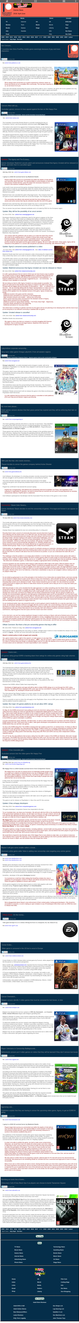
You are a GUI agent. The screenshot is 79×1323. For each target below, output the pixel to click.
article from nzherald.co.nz (12, 1190)
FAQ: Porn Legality (19, 1318)
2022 (58, 37)
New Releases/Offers (20, 1312)
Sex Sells (68, 34)
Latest (70, 37)
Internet (23, 21)
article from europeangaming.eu (14, 419)
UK (50, 21)
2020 (49, 37)
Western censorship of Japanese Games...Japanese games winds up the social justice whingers (32, 357)
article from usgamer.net (12, 1059)
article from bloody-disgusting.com (15, 764)
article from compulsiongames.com (25, 806)
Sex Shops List (58, 1306)
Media (22, 18)
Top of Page (39, 1236)
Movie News (18, 1250)
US (38, 1279)
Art (37, 21)
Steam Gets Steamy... (19, 505)
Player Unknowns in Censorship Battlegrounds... (19, 1048)
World (51, 25)
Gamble (23, 31)
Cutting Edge (65, 1282)
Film (50, 34)
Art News (56, 1259)
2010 (7, 37)
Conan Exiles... (7, 945)
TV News (17, 1247)
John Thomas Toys (59, 1318)
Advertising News (20, 1259)
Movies (8, 25)
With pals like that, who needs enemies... (16, 461)
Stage (38, 28)
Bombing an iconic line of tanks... (13, 1179)
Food (7, 34)
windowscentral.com (20, 965)
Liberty (51, 28)
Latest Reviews (18, 1315)
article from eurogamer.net (12, 360)
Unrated (68, 18)
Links (13, 1285)
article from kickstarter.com (12, 1119)
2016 (32, 37)
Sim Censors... (6, 46)
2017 (37, 37)
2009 (3, 37)
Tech (22, 25)
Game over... (13, 652)
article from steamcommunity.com (25, 271)
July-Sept (13, 39)
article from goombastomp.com (24, 707)
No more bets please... (9, 406)
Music (38, 25)
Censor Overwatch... (8, 996)
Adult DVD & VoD (19, 1306)
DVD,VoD (68, 21)
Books (8, 28)
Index (13, 1282)
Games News (18, 1253)
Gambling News (58, 1250)
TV (7, 21)
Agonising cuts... (7, 1107)
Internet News (18, 1256)
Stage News (57, 1262)
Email (14, 1288)
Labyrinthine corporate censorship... (14, 348)
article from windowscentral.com (14, 956)
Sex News (68, 31)
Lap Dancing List (58, 1309)
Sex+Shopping (65, 1291)
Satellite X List (57, 1312)
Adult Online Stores (19, 1309)
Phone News (18, 1262)
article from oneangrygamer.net (24, 214)
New (66, 28)
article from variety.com (12, 118)
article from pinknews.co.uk (12, 63)
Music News (57, 1256)
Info (50, 31)
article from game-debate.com (22, 172)
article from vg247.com (11, 925)
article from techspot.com (12, 1007)
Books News (57, 1253)
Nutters (39, 1288)
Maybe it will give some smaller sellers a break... (18, 848)
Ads (7, 31)
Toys (67, 25)
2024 (66, 37)
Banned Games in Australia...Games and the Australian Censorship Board (26, 114)
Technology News (59, 1247)
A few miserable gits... (17, 750)
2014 (24, 37)
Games (23, 28)
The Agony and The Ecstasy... (19, 159)
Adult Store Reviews (39, 1302)
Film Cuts (64, 1279)
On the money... (19, 915)
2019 (45, 37)
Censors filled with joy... (10, 106)
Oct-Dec (20, 39)
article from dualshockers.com (13, 858)
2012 (16, 37)
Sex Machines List (59, 1315)
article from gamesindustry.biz (13, 471)
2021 (53, 37)
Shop (13, 1291)
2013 (20, 37)
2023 (62, 37)
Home (51, 18)
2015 (28, 37)
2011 (11, 37)
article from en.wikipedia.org (22, 762)
